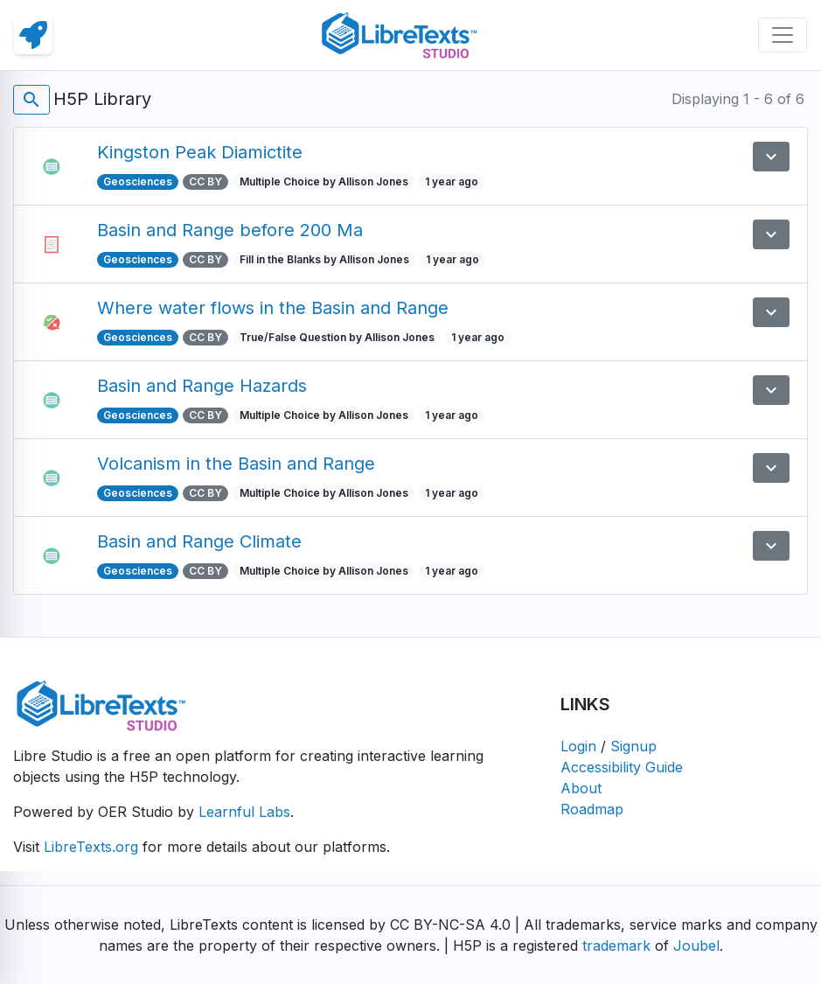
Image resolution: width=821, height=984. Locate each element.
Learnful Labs (244, 811)
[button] (771, 156)
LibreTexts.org (91, 846)
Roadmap (591, 809)
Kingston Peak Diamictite (200, 152)
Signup (633, 746)
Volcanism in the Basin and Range (236, 463)
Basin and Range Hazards (202, 385)
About (581, 788)
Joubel (696, 945)
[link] (33, 35)
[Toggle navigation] (782, 34)
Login (578, 746)
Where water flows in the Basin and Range (273, 307)
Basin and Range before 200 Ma (230, 230)
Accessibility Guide (621, 767)
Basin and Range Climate (199, 541)
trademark (616, 945)
